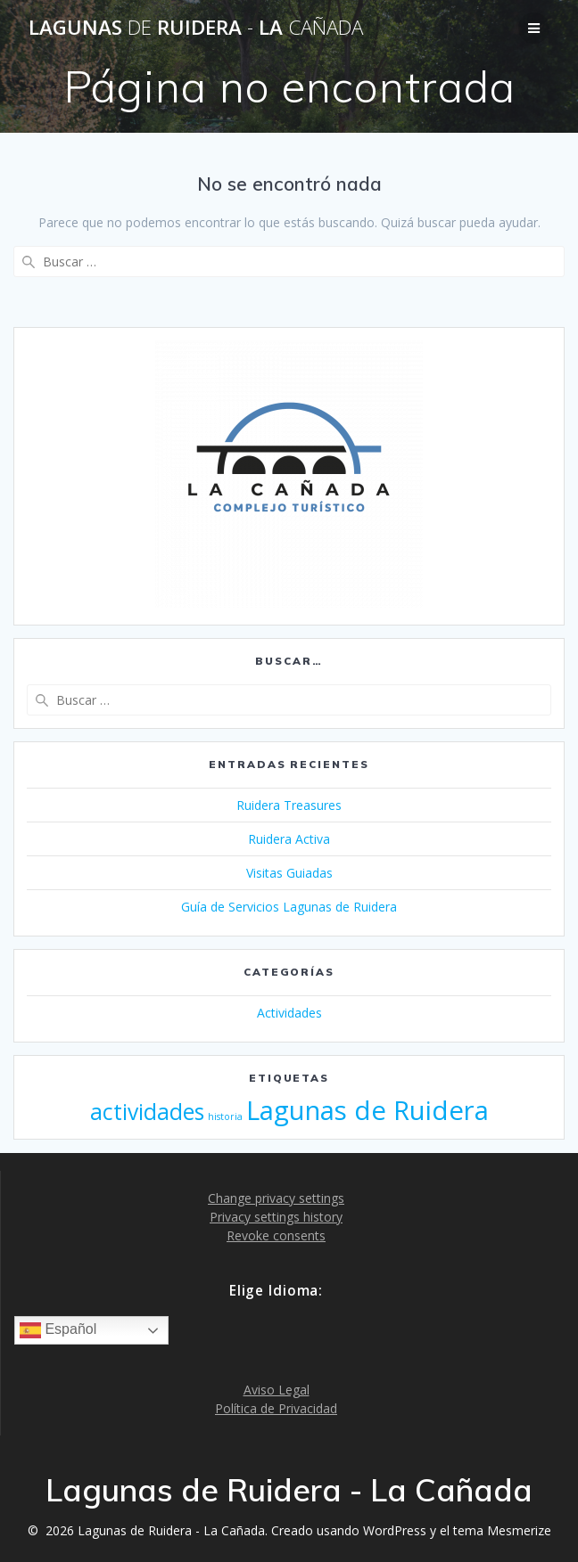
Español (58, 1330)
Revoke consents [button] (276, 1235)
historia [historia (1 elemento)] (225, 1116)
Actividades (289, 1012)
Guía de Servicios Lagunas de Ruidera (289, 906)
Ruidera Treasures (289, 805)
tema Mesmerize (502, 1530)
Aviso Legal (277, 1389)
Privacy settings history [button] (276, 1216)
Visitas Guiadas (289, 872)
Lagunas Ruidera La (196, 27)
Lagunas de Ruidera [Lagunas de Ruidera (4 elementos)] (367, 1110)
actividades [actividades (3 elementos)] (147, 1111)
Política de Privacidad (276, 1408)
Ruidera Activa (289, 838)
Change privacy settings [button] (276, 1198)
